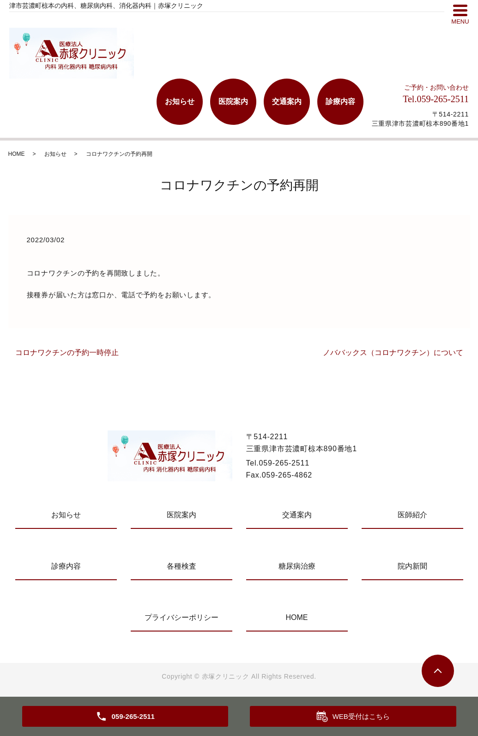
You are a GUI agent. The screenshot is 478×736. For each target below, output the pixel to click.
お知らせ (179, 101)
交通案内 (287, 101)
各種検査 (181, 566)
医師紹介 (412, 515)
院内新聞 (412, 566)
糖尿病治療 (296, 566)
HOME (16, 154)
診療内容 (340, 101)
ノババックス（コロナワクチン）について (393, 352)
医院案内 (233, 101)
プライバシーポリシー (181, 617)
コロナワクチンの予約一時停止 (67, 352)
